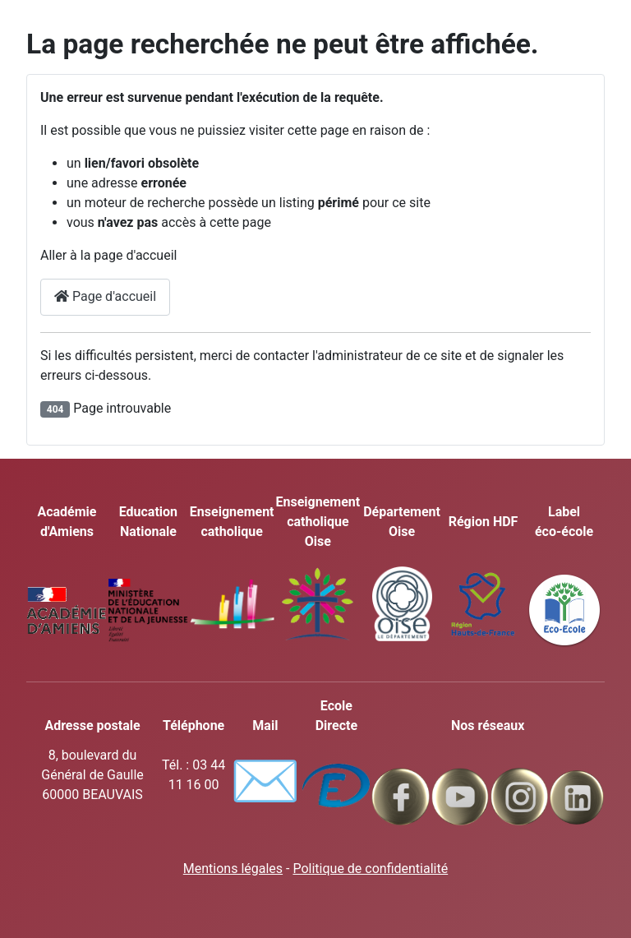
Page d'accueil (105, 296)
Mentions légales (233, 868)
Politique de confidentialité (370, 868)
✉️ (265, 781)
